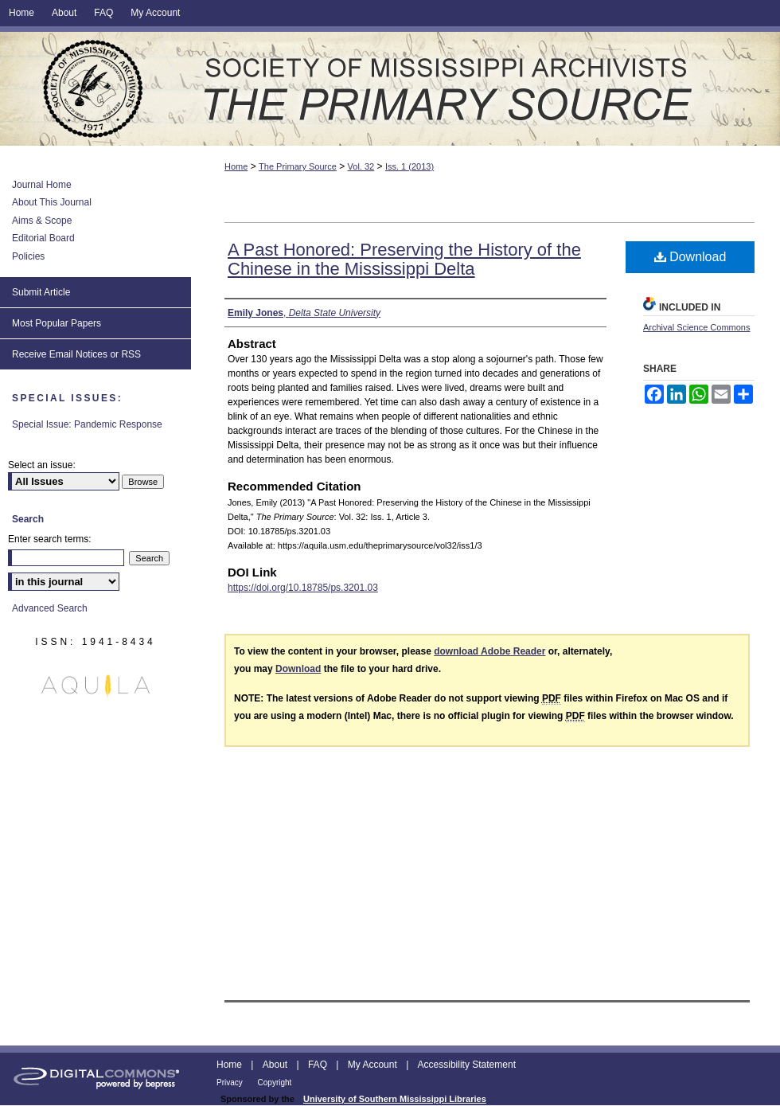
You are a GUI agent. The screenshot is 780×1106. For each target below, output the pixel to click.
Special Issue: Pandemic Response (87, 424)
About (277, 1064)
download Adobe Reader (489, 651)
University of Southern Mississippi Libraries (394, 1099)
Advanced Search (50, 608)
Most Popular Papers (56, 323)
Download (690, 257)
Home (236, 166)
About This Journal (52, 202)
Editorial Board (43, 238)
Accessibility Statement (467, 1064)
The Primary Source (390, 89)
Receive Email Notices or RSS (76, 354)
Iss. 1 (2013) (409, 166)
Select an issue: (42, 465)
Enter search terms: (50, 539)
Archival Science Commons (697, 327)
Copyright (275, 1082)
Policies (28, 256)
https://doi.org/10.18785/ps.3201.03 (303, 587)
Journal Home (42, 184)
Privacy (230, 1082)
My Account (374, 1064)
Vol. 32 (361, 166)
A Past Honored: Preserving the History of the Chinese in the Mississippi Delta (404, 259)
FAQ (319, 1064)
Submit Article (41, 292)
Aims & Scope (42, 220)
